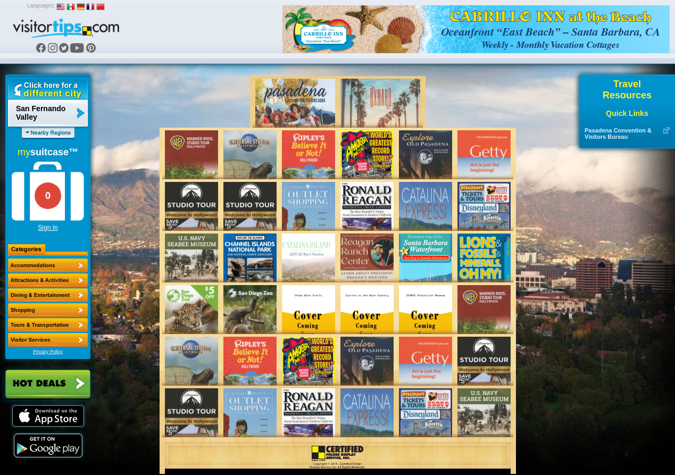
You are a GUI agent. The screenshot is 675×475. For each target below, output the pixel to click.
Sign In (47, 227)
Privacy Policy (48, 351)
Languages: (41, 6)
